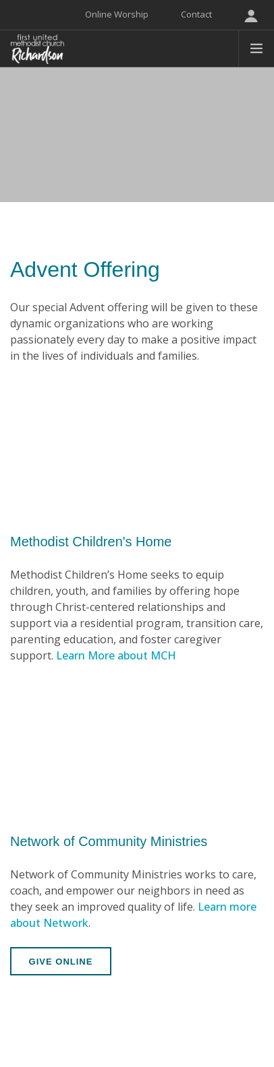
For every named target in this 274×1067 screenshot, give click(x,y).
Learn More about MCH (116, 655)
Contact (196, 14)
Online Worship (116, 14)
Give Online (61, 962)
